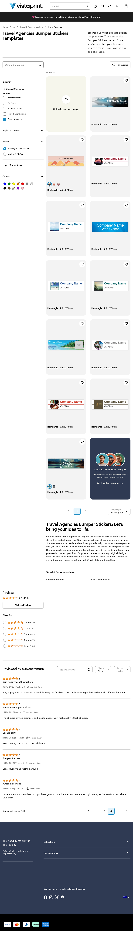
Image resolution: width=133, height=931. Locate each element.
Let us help (87, 841)
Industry (7, 81)
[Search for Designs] (40, 65)
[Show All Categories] (13, 89)
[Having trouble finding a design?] (110, 469)
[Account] (117, 6)
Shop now (95, 17)
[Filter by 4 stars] (4, 628)
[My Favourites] (109, 6)
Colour (6, 176)
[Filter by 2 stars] (4, 640)
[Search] (87, 6)
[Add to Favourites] (126, 80)
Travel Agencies (55, 27)
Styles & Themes (11, 130)
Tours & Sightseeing (99, 579)
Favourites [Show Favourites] (120, 64)
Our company (87, 852)
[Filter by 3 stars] (4, 634)
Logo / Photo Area (12, 165)
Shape (6, 141)
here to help (18, 851)
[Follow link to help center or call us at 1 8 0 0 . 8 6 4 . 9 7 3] (95, 6)
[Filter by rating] (103, 669)
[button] (68, 511)
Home (5, 27)
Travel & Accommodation (31, 27)
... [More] (14, 27)
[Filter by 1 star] (4, 646)
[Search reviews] (72, 669)
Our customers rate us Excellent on (64, 889)
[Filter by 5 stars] (4, 622)
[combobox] (67, 6)
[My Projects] (102, 6)
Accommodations (55, 579)
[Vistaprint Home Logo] (26, 6)
